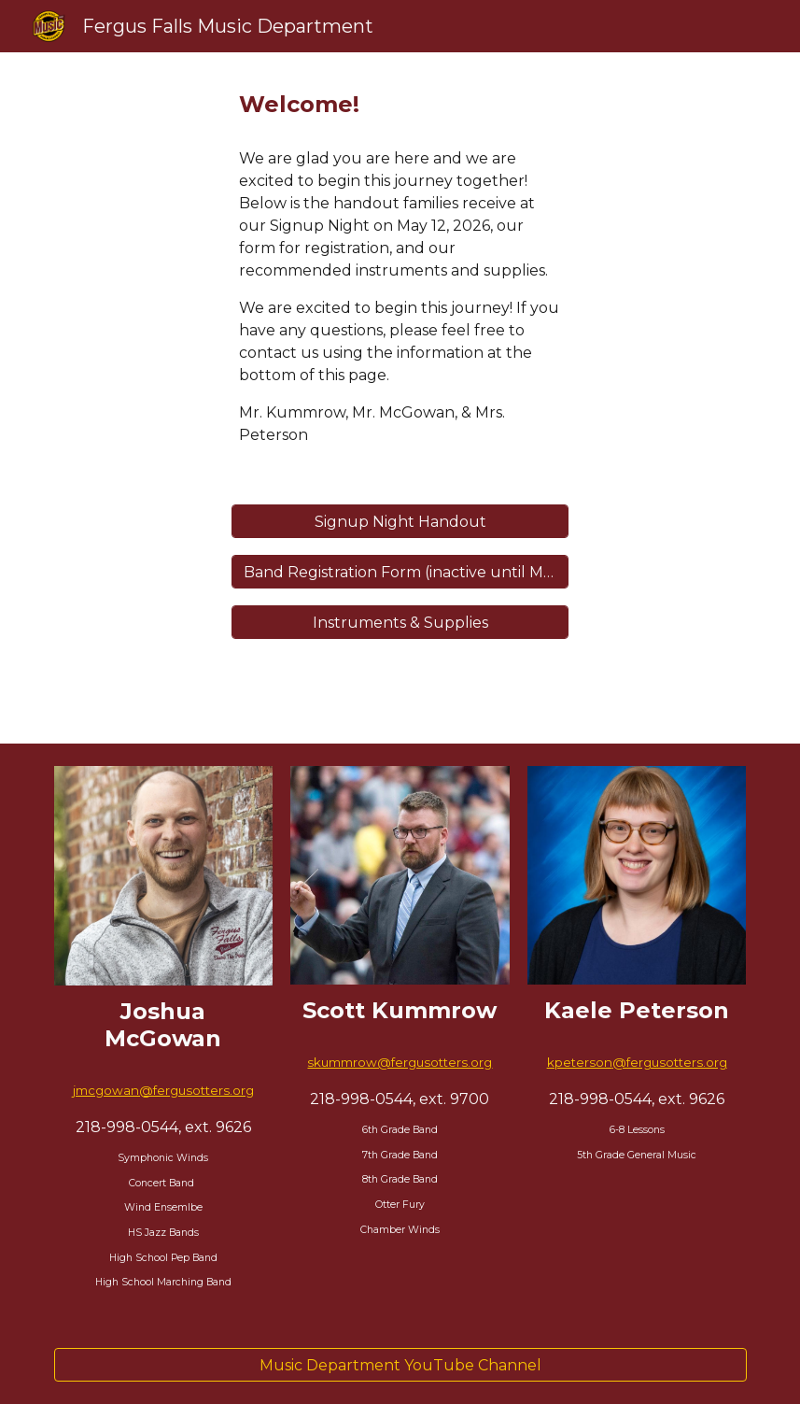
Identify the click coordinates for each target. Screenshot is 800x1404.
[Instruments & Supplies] (400, 622)
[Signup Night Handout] (400, 522)
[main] (400, 105)
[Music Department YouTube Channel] (400, 1365)
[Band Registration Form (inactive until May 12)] (400, 572)
